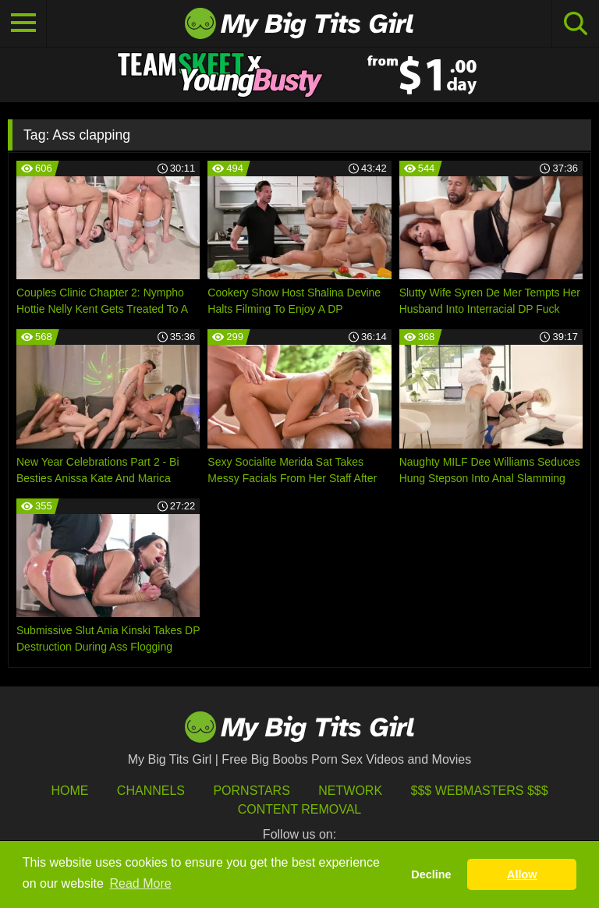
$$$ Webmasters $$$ (479, 790)
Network (350, 790)
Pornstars (251, 790)
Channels (151, 790)
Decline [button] (431, 874)
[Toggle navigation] (23, 23)
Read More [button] (141, 883)
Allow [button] (522, 874)
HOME (69, 790)
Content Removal (300, 809)
